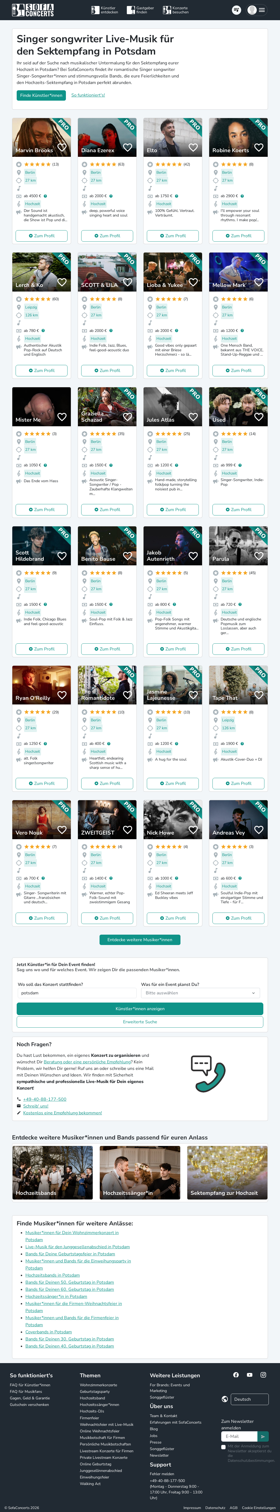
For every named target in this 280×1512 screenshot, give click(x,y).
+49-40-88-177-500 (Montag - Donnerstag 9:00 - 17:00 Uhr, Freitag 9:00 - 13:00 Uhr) (176, 1489)
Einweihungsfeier (94, 1477)
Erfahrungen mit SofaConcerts (176, 1422)
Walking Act (90, 1483)
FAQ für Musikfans (26, 1391)
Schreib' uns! (35, 1106)
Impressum (192, 1507)
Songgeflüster (162, 1397)
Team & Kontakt (163, 1415)
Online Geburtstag (95, 1464)
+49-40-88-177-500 (44, 1099)
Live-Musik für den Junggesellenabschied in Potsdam (77, 1247)
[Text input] (239, 1436)
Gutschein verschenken (29, 1404)
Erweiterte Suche (140, 1022)
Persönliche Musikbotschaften (105, 1444)
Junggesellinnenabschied (101, 1470)
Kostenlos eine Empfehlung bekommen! (62, 1113)
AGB (234, 1507)
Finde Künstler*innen (41, 95)
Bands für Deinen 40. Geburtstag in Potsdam (69, 1346)
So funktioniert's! (88, 95)
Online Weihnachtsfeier (99, 1431)
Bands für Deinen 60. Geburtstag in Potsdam (69, 1289)
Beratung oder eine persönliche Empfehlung (87, 1062)
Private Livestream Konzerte (103, 1457)
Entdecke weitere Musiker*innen (139, 940)
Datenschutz (215, 1507)
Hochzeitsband (92, 1398)
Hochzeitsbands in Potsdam (52, 1275)
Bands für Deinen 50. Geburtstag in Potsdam (69, 1282)
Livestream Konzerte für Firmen (106, 1451)
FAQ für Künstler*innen (30, 1385)
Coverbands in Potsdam (48, 1332)
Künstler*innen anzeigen (140, 1009)
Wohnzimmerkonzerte (98, 1385)
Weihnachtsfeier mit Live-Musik (106, 1424)
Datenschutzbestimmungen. (251, 1460)
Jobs (154, 1435)
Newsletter (159, 1455)
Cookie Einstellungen (259, 1507)
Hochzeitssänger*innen (99, 1404)
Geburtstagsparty (95, 1391)
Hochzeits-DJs (92, 1411)
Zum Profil (44, 236)
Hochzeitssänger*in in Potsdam (56, 1297)
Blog (154, 1429)
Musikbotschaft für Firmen (102, 1437)
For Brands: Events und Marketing (170, 1387)
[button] (257, 10)
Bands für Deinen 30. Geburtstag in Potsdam (69, 1339)
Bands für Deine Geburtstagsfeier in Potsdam (70, 1254)
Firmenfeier (89, 1418)
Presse (155, 1442)
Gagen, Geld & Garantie (30, 1398)
